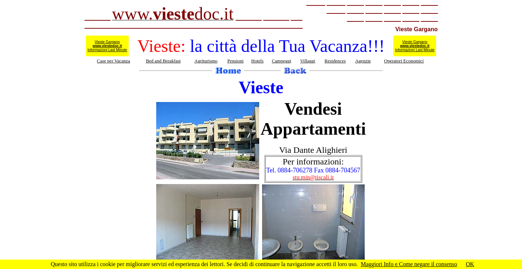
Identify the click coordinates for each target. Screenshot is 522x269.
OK (470, 264)
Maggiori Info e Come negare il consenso (409, 264)
